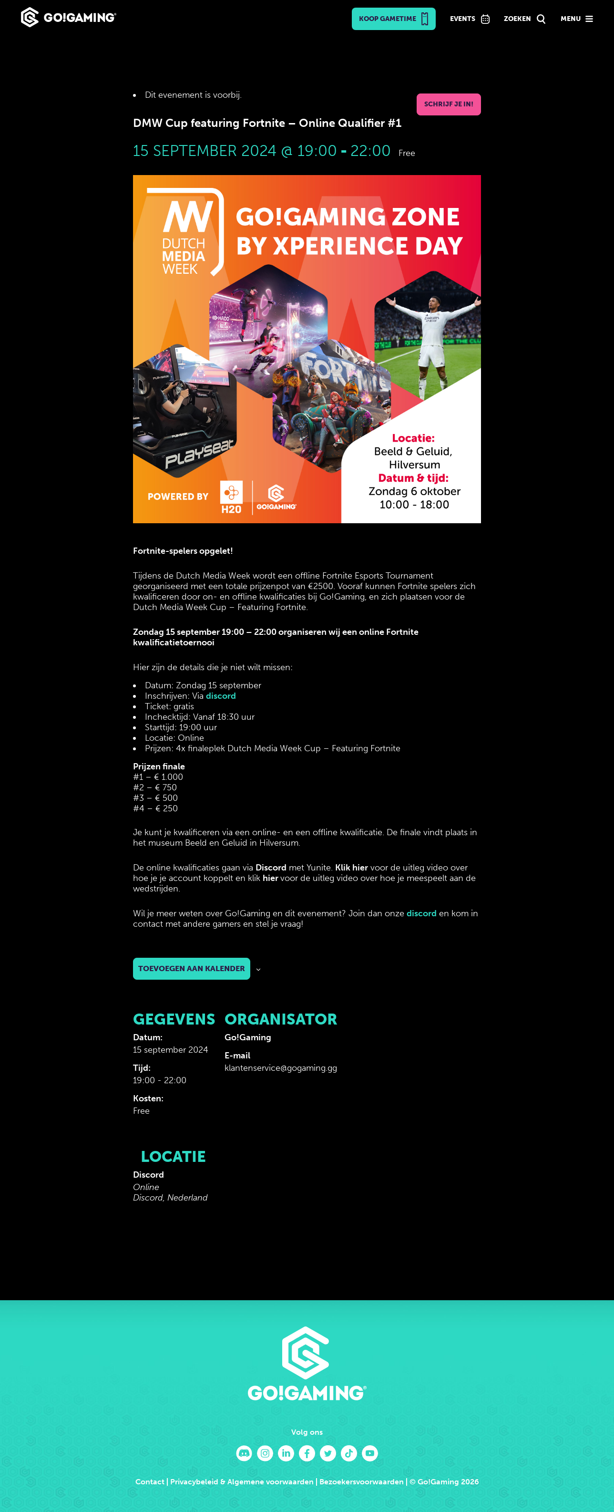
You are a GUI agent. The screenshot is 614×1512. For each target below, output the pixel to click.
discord (221, 696)
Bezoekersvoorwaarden (361, 1481)
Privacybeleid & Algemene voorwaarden (242, 1481)
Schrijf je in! (448, 104)
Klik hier (351, 867)
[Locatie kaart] (275, 1198)
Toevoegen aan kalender (191, 968)
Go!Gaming (248, 1037)
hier (271, 878)
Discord (271, 867)
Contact (149, 1481)
